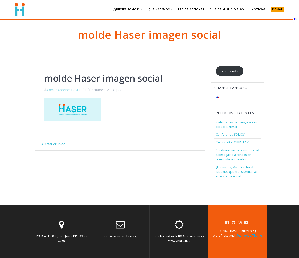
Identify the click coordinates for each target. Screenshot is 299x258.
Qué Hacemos (159, 9)
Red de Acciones (191, 9)
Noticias (259, 9)
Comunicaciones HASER (64, 90)
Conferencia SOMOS (230, 134)
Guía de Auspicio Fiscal (228, 9)
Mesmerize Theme (248, 235)
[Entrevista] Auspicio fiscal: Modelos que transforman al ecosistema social (236, 171)
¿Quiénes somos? (126, 9)
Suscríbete (229, 71)
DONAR (277, 9)
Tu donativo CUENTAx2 (233, 142)
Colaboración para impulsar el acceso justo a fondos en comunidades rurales (237, 154)
